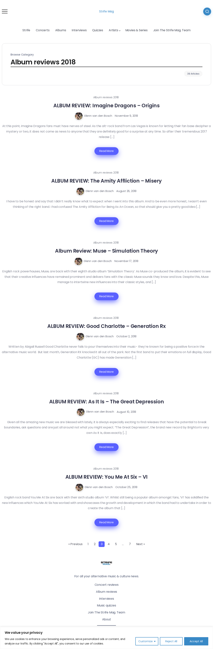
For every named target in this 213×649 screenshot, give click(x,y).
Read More (106, 151)
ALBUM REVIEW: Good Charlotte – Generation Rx (106, 326)
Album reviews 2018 (106, 97)
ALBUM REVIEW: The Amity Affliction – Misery (106, 180)
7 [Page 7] (130, 544)
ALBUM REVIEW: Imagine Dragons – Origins (106, 105)
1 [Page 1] (88, 544)
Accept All (196, 641)
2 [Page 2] (95, 544)
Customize (145, 641)
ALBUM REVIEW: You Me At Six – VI (106, 476)
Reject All (171, 641)
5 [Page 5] (116, 544)
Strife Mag (106, 11)
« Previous (75, 544)
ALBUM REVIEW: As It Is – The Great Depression (106, 401)
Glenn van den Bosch (98, 116)
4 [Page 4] (109, 544)
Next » (140, 544)
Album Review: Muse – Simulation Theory (106, 250)
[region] (106, 638)
